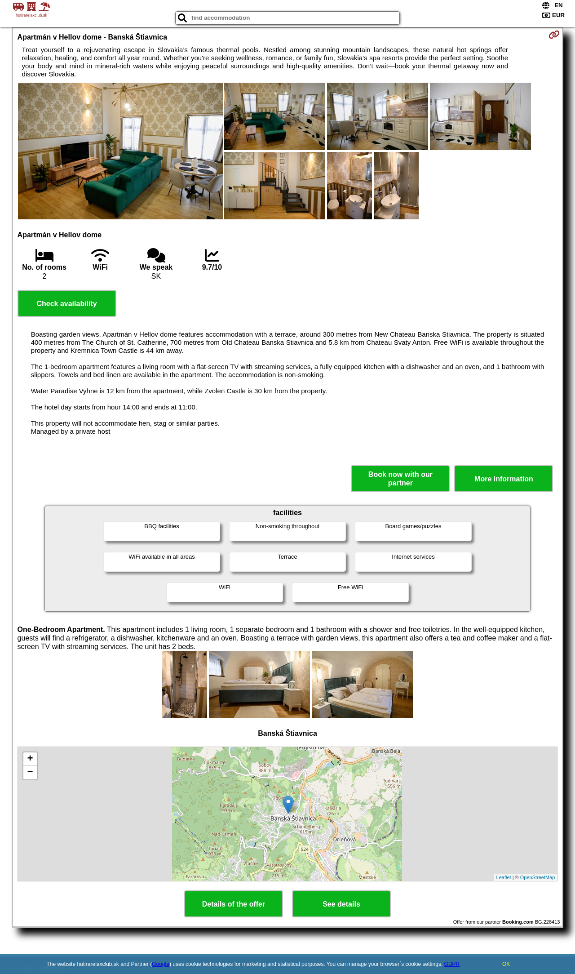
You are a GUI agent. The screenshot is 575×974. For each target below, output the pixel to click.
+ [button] (30, 759)
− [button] (30, 772)
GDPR (452, 964)
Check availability (66, 303)
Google (160, 964)
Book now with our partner (400, 479)
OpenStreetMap (537, 877)
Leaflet (503, 877)
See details (341, 904)
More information (503, 479)
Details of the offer (233, 904)
